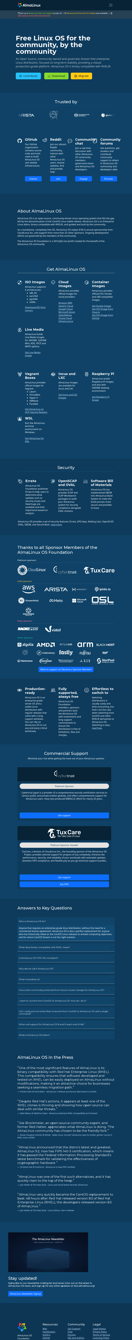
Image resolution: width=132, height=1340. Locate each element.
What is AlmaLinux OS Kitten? (34, 1035)
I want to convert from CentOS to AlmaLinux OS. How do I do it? (53, 1000)
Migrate (81, 76)
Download (56, 76)
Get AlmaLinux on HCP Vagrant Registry (36, 411)
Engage (83, 178)
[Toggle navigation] (111, 5)
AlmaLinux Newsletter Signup (25, 1293)
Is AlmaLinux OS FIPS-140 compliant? (38, 958)
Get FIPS (64, 884)
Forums (72, 1334)
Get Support (74, 1328)
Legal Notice (99, 1328)
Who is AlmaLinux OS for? (32, 921)
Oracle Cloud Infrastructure (65, 320)
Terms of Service (101, 1334)
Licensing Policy (101, 1337)
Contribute (28, 76)
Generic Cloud (65, 306)
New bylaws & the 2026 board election (34, 15)
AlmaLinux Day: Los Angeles (40, 13)
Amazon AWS (65, 302)
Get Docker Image (101, 306)
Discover (108, 178)
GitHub (46, 1337)
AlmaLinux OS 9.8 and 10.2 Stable (81, 13)
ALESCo (46, 1334)
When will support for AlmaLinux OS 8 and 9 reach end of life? (51, 1024)
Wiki (45, 1328)
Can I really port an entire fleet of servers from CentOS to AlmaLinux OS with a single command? (63, 1012)
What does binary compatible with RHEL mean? (44, 947)
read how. (97, 728)
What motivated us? (29, 979)
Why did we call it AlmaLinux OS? (36, 968)
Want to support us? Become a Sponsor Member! (66, 669)
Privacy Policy (100, 1331)
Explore (33, 178)
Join (58, 178)
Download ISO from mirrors (35, 309)
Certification (49, 1331)
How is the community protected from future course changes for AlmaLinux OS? (61, 990)
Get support (64, 815)
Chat (70, 1331)
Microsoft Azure (66, 312)
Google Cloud (65, 309)
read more (56, 524)
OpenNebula (65, 315)
